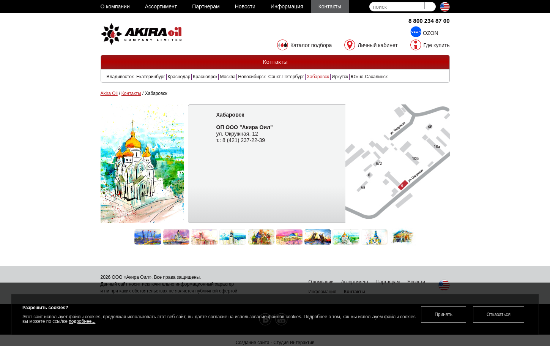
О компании (321, 281)
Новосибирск (251, 76)
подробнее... (82, 321)
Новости (416, 281)
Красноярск (205, 76)
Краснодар (179, 76)
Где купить (437, 45)
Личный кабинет (377, 45)
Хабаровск (318, 76)
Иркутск (340, 76)
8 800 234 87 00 (428, 20)
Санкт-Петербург (286, 76)
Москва (227, 76)
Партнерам (388, 281)
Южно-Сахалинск (369, 76)
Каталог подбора (311, 45)
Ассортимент (355, 281)
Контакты (131, 93)
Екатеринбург (150, 76)
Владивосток (120, 76)
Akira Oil (109, 93)
